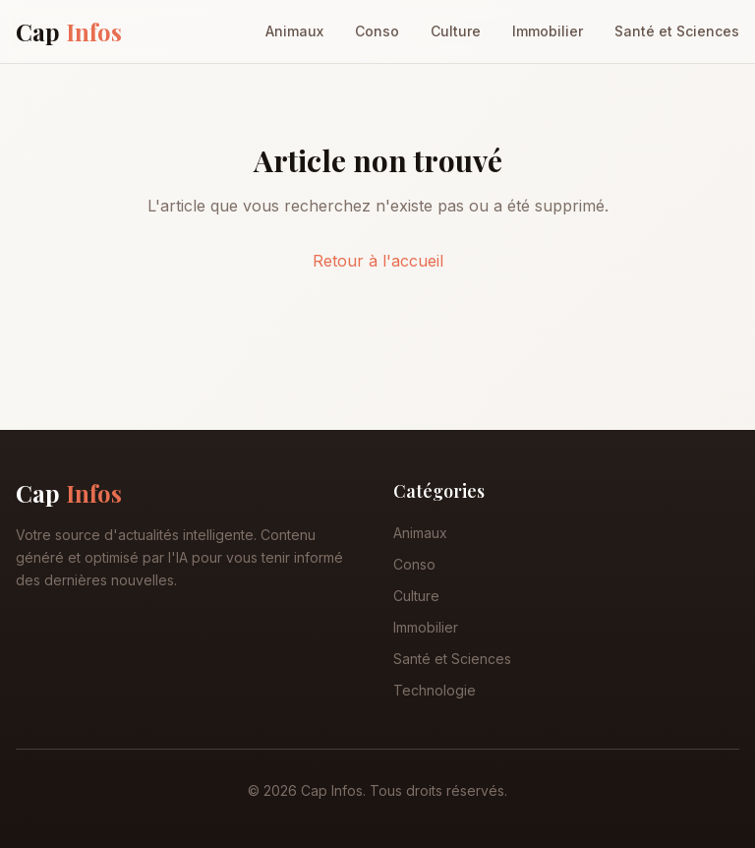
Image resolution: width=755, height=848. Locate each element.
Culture (456, 31)
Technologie (434, 690)
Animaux (294, 31)
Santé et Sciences (676, 31)
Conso (377, 31)
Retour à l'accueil (378, 261)
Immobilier (547, 31)
